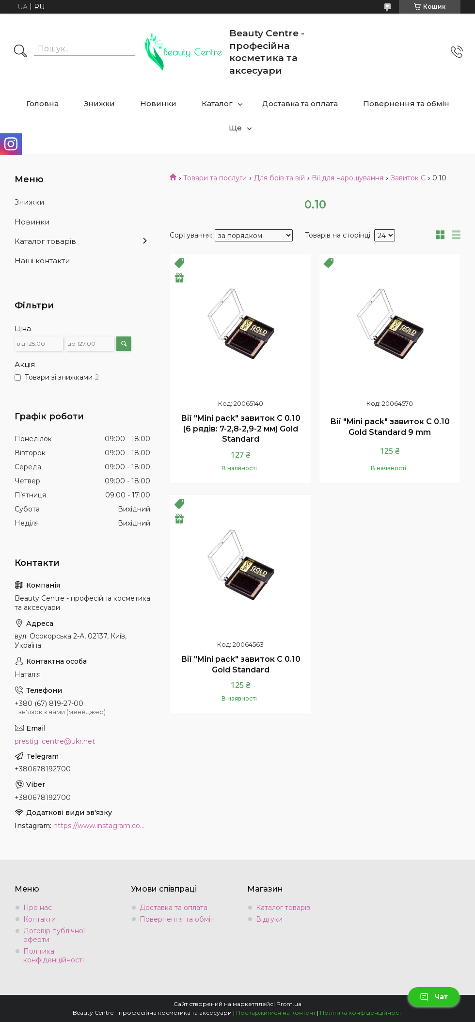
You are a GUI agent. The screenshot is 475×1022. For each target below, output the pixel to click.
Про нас (37, 907)
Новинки (158, 103)
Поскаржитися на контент (276, 1012)
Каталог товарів (45, 241)
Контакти (39, 919)
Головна (42, 103)
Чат (434, 996)
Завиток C (408, 178)
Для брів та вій (279, 178)
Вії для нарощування (347, 178)
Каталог (217, 103)
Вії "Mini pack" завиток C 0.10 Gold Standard (241, 664)
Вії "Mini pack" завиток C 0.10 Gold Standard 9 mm (390, 427)
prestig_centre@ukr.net (55, 741)
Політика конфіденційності (53, 955)
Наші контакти (42, 260)
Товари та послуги (215, 178)
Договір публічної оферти (54, 935)
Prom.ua (288, 1003)
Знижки (99, 103)
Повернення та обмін (406, 103)
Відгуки (269, 919)
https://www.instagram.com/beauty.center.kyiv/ (101, 825)
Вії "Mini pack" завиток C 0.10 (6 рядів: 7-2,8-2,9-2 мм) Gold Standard (241, 429)
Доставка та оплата (300, 103)
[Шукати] (20, 52)
